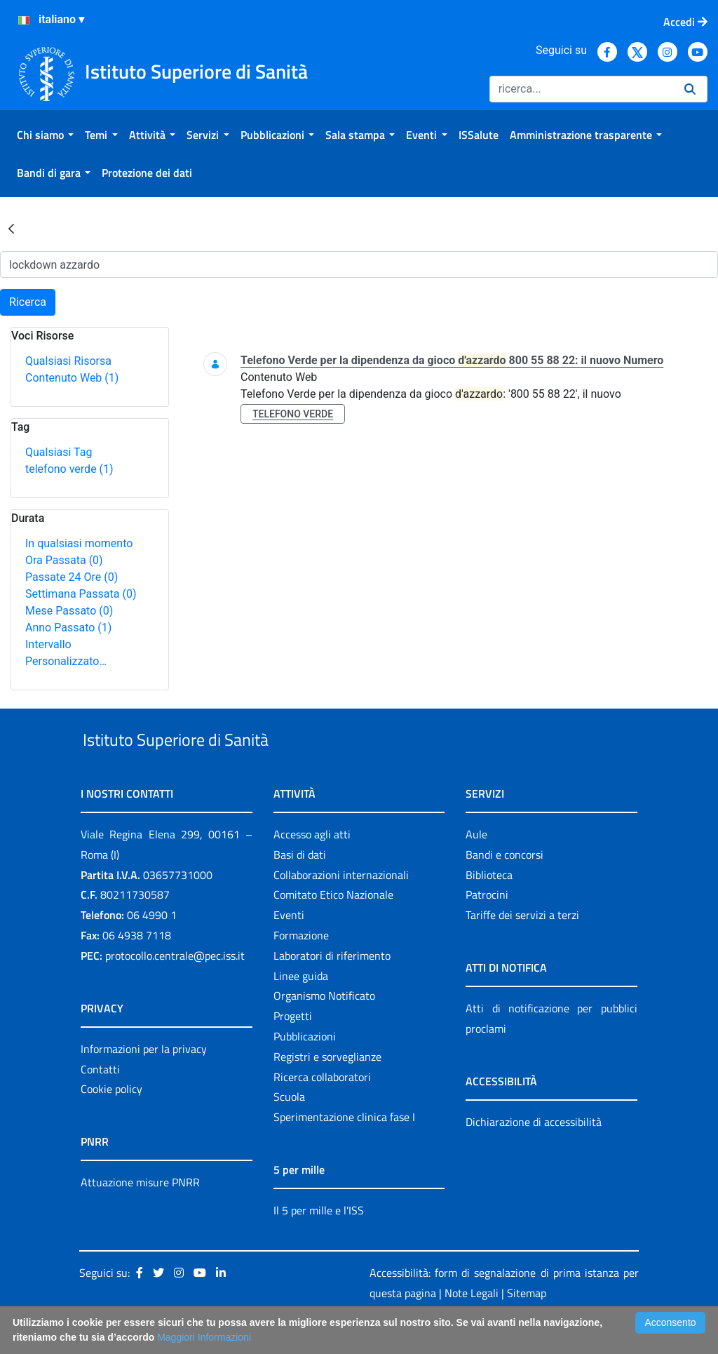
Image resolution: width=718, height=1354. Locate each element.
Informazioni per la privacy (144, 1081)
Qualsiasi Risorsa (68, 361)
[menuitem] (45, 135)
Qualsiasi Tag (58, 452)
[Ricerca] (581, 89)
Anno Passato (68, 627)
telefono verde (69, 469)
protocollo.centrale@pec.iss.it (175, 987)
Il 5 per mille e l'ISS (318, 1242)
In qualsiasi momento (79, 543)
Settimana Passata (80, 594)
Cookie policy (111, 1121)
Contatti (100, 1101)
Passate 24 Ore (71, 577)
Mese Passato (69, 610)
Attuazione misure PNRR (140, 1215)
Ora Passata (64, 560)
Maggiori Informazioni (204, 1337)
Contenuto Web (71, 377)
